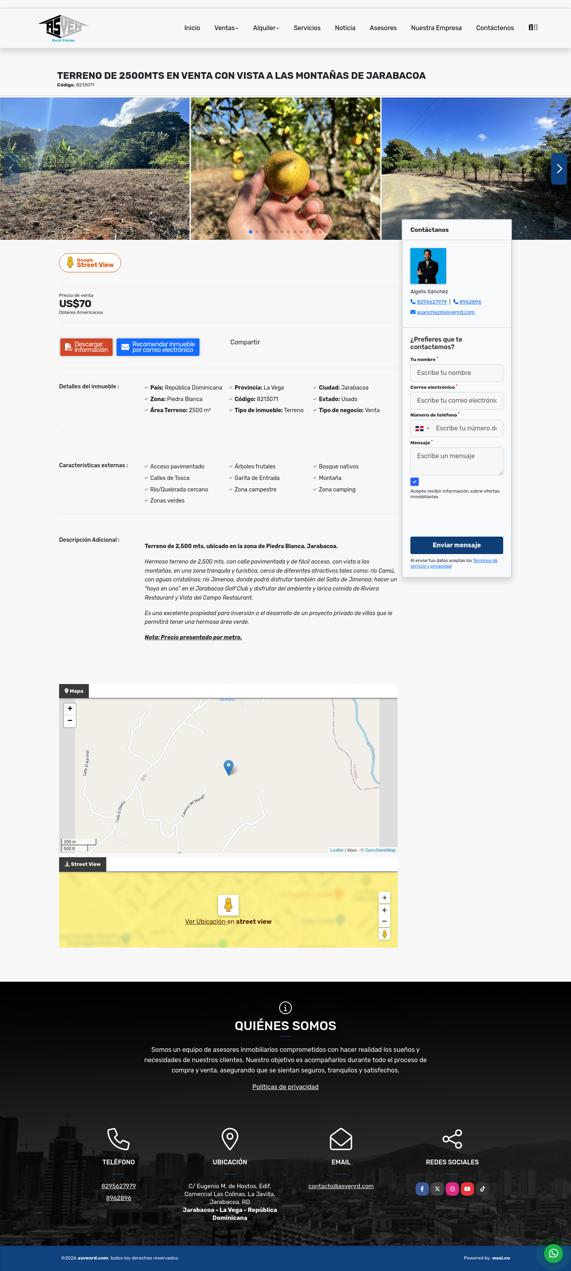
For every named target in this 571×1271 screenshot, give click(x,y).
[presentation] (453, 510)
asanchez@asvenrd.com (446, 312)
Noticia (345, 28)
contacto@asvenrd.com (341, 1186)
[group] (95, 168)
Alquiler (264, 28)
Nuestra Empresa (436, 28)
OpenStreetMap (380, 850)
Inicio (192, 28)
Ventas (225, 28)
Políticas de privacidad (286, 1087)
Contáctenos (495, 28)
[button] (250, 231)
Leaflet (336, 850)
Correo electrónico (434, 387)
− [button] (70, 721)
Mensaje (421, 443)
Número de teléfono (435, 415)
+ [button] (70, 709)
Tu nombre (424, 359)
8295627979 (432, 302)
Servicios (307, 28)
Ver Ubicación (206, 921)
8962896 (470, 302)
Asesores (383, 28)
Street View (90, 262)
